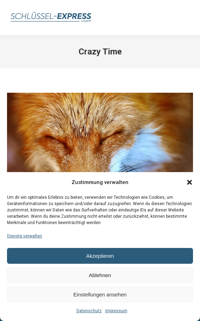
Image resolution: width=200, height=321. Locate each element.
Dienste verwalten (24, 236)
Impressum (116, 310)
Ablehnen (100, 275)
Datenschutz (89, 310)
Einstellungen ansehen (100, 294)
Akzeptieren (100, 256)
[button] (189, 182)
